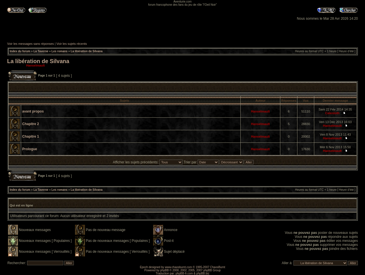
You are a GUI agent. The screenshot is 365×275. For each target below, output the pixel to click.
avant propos (33, 111)
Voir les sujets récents (71, 43)
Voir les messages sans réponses (30, 43)
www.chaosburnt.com (178, 267)
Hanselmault (35, 65)
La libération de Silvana (87, 51)
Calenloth (332, 113)
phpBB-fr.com (184, 273)
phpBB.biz (202, 273)
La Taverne (40, 51)
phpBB (164, 270)
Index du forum (20, 51)
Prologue (29, 149)
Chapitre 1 (30, 136)
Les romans (60, 51)
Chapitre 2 (30, 124)
